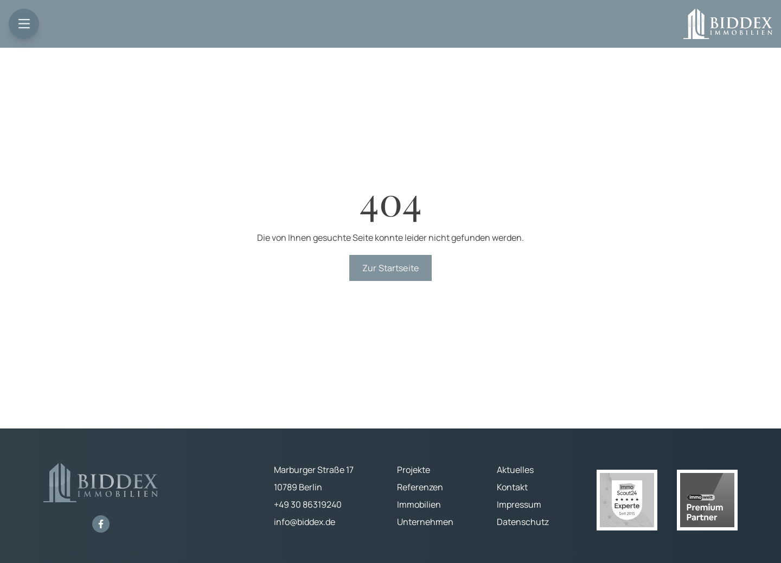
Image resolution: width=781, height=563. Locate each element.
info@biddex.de (304, 522)
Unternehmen (425, 522)
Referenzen (420, 487)
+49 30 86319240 (308, 504)
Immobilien (419, 504)
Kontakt (512, 487)
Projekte (413, 470)
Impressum (519, 504)
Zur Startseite (390, 268)
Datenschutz (523, 522)
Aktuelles (515, 470)
